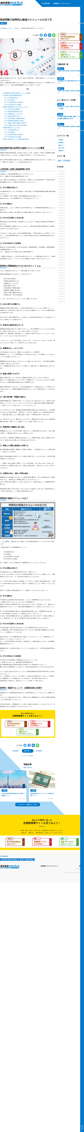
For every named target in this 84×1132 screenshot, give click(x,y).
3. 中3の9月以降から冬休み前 (15, 102)
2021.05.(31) (61, 302)
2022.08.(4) (61, 289)
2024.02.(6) (61, 242)
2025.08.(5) (61, 195)
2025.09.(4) (61, 192)
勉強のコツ (61, 145)
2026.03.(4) (61, 176)
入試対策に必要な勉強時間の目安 (12, 95)
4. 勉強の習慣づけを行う (13, 116)
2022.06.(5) (61, 294)
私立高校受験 (66, 160)
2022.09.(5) (61, 286)
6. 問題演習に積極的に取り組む (15, 120)
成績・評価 (61, 148)
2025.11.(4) (61, 187)
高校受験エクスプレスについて (49, 866)
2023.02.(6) (61, 273)
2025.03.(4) (61, 208)
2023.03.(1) (61, 270)
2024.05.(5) (61, 234)
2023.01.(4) (61, 275)
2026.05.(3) (61, 171)
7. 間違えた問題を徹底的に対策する (17, 123)
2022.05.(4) (61, 296)
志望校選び (61, 142)
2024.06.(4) (61, 231)
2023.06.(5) (61, 262)
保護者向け (61, 150)
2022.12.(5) (61, 278)
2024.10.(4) (61, 221)
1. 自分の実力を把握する (13, 109)
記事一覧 (17, 28)
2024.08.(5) (61, 226)
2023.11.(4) (61, 249)
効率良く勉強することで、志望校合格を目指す (16, 139)
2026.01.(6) (61, 181)
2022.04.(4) (61, 299)
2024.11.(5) (61, 218)
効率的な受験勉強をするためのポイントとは (15, 106)
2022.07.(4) (61, 291)
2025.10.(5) (61, 189)
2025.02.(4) (61, 210)
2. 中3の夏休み (11, 100)
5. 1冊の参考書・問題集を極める (16, 118)
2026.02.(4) (61, 179)
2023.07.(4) (61, 260)
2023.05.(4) (61, 265)
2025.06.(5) (61, 200)
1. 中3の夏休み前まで (13, 97)
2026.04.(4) (61, 174)
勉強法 (59, 160)
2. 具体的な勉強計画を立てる (15, 111)
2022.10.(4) (61, 283)
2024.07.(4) (61, 228)
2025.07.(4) (61, 197)
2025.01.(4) (61, 213)
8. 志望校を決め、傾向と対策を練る (17, 125)
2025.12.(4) (61, 184)
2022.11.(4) (61, 281)
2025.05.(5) (61, 202)
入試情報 (60, 139)
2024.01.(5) (61, 244)
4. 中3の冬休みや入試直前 (14, 104)
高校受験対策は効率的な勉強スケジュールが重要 (16, 93)
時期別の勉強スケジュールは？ (11, 127)
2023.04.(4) (61, 268)
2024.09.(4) (61, 223)
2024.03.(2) (61, 239)
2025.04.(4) (61, 205)
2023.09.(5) (61, 255)
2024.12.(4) (61, 215)
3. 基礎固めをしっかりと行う (15, 113)
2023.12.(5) (61, 247)
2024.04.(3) (61, 236)
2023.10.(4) (61, 252)
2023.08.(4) (61, 257)
